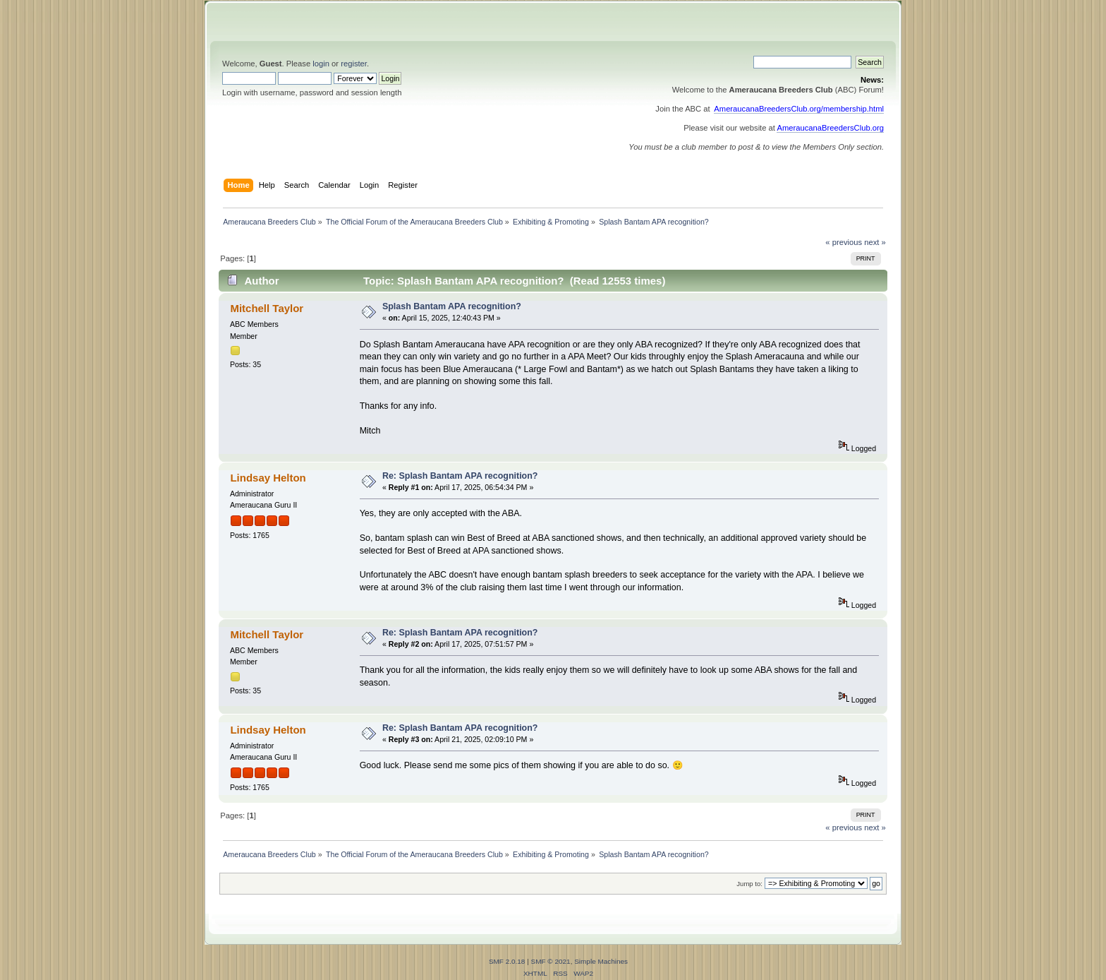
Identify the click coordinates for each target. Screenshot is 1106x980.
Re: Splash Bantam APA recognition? (460, 476)
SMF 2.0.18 (507, 961)
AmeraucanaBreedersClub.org (830, 128)
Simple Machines (601, 961)
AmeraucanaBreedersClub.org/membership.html (799, 108)
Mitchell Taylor (266, 308)
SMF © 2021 (551, 961)
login (320, 63)
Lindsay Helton (267, 478)
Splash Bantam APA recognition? (451, 306)
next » (875, 242)
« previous (843, 242)
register (354, 63)
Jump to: (749, 884)
